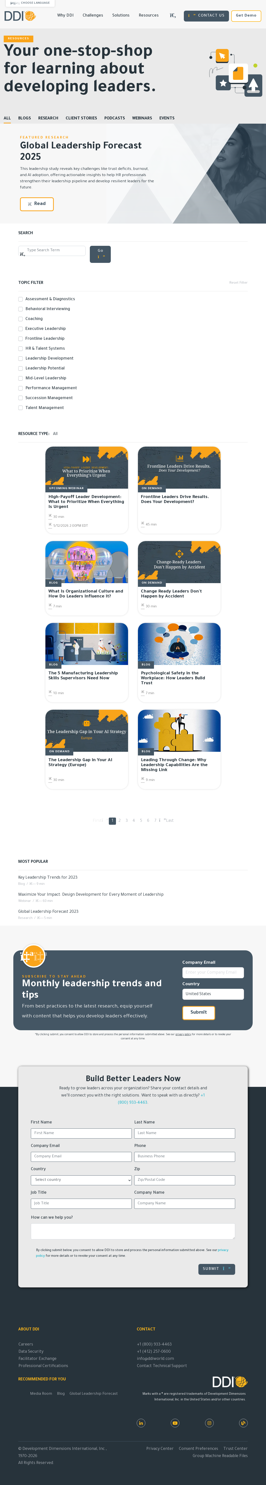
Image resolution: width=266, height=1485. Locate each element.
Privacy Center (160, 1449)
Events (166, 118)
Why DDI (65, 16)
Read (37, 204)
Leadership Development (48, 358)
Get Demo (246, 16)
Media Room (41, 1394)
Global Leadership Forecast (94, 1394)
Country (191, 984)
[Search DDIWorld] (173, 16)
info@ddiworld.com (155, 1359)
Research (48, 118)
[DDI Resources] (243, 1423)
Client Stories (81, 118)
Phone (140, 1146)
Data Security (31, 1352)
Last (169, 821)
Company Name (149, 1193)
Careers (26, 1345)
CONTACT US (206, 15)
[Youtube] (175, 1423)
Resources (149, 16)
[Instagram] (209, 1423)
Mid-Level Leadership (44, 378)
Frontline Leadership (44, 339)
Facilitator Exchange (38, 1359)
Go (101, 254)
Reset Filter (238, 283)
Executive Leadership (44, 329)
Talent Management (43, 408)
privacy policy (183, 1034)
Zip (137, 1169)
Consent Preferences (198, 1449)
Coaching (33, 319)
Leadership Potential (44, 368)
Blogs (24, 118)
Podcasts (114, 118)
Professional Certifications (43, 1366)
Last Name (144, 1122)
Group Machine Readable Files (220, 1456)
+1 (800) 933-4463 (154, 1345)
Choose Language (35, 3)
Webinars (142, 118)
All (7, 118)
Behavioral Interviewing (46, 309)
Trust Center (235, 1449)
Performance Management (50, 388)
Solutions (121, 16)
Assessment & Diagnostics (49, 299)
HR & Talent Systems (44, 348)
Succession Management (48, 398)
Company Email (198, 962)
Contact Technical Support (162, 1366)
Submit (198, 1013)
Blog (61, 1394)
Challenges (93, 16)
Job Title (39, 1193)
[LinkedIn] (141, 1423)
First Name (41, 1122)
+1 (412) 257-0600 (154, 1352)
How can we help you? (52, 1218)
